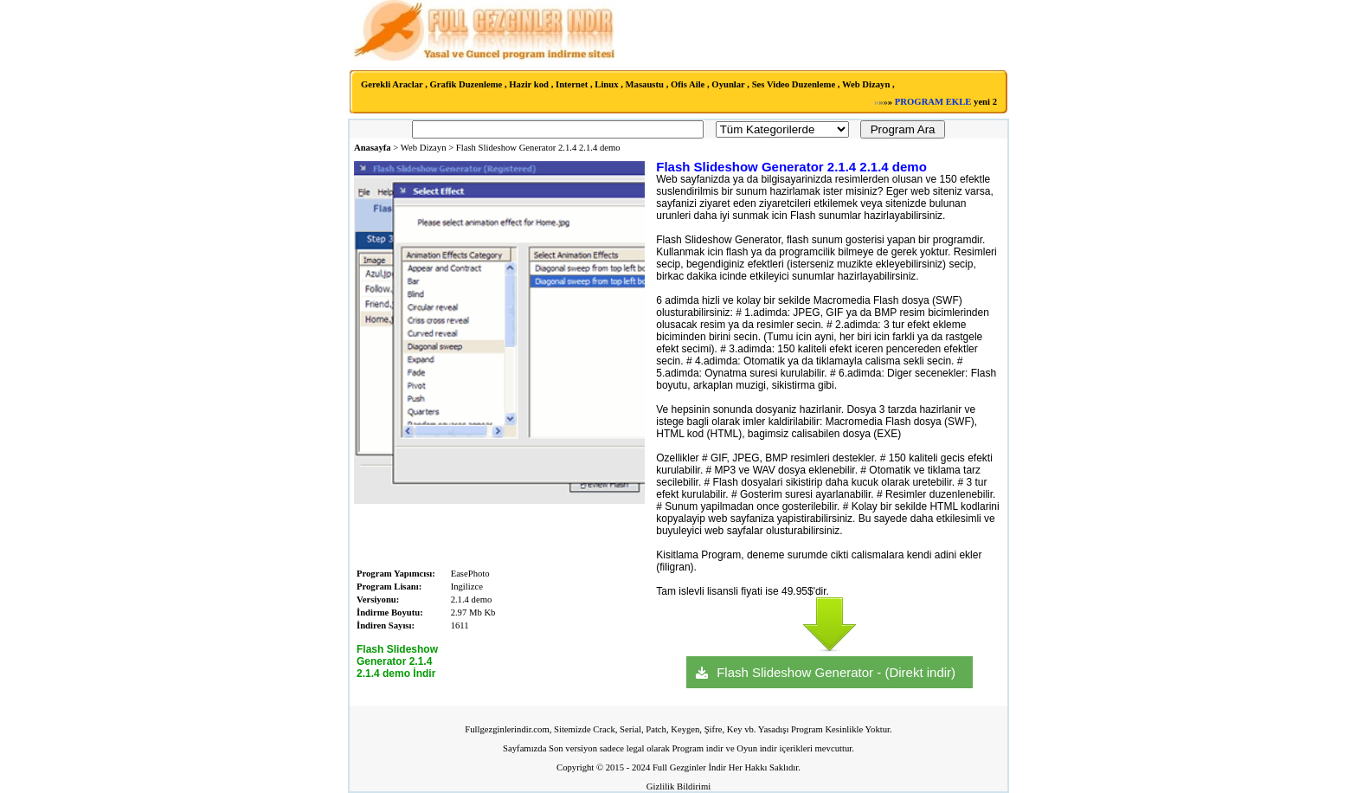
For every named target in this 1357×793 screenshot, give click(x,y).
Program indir (698, 748)
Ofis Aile (687, 84)
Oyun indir (756, 748)
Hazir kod (529, 84)
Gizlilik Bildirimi (678, 786)
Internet (572, 84)
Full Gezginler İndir (689, 767)
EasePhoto (470, 573)
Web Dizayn (866, 84)
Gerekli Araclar (392, 84)
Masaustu (645, 84)
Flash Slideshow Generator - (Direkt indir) (836, 672)
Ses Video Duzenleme (794, 84)
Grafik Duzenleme (466, 84)
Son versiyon (573, 748)
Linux (606, 84)
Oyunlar (727, 84)
